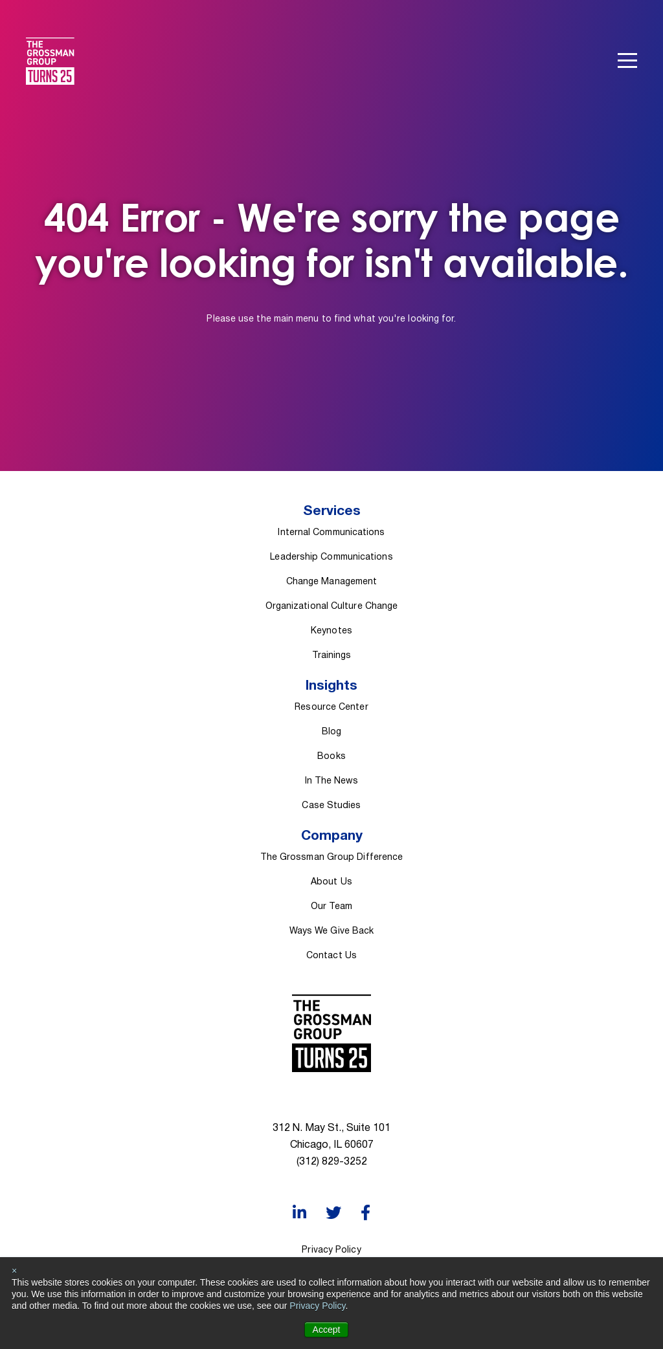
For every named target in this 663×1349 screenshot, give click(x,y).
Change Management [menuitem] (331, 582)
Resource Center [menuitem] (331, 707)
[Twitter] (333, 1212)
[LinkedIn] (299, 1212)
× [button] (14, 1271)
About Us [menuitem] (331, 882)
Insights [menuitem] (331, 686)
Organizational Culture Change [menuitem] (331, 606)
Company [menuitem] (332, 836)
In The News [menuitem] (332, 781)
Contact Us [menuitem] (331, 956)
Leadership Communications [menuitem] (331, 557)
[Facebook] (365, 1212)
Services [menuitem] (332, 511)
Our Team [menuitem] (331, 907)
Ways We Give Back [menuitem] (331, 931)
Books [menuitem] (331, 756)
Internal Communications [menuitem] (331, 533)
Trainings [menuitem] (332, 656)
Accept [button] (327, 1329)
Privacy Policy (317, 1305)
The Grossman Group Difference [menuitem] (331, 857)
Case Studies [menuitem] (331, 806)
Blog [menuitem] (331, 732)
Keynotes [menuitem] (331, 631)
